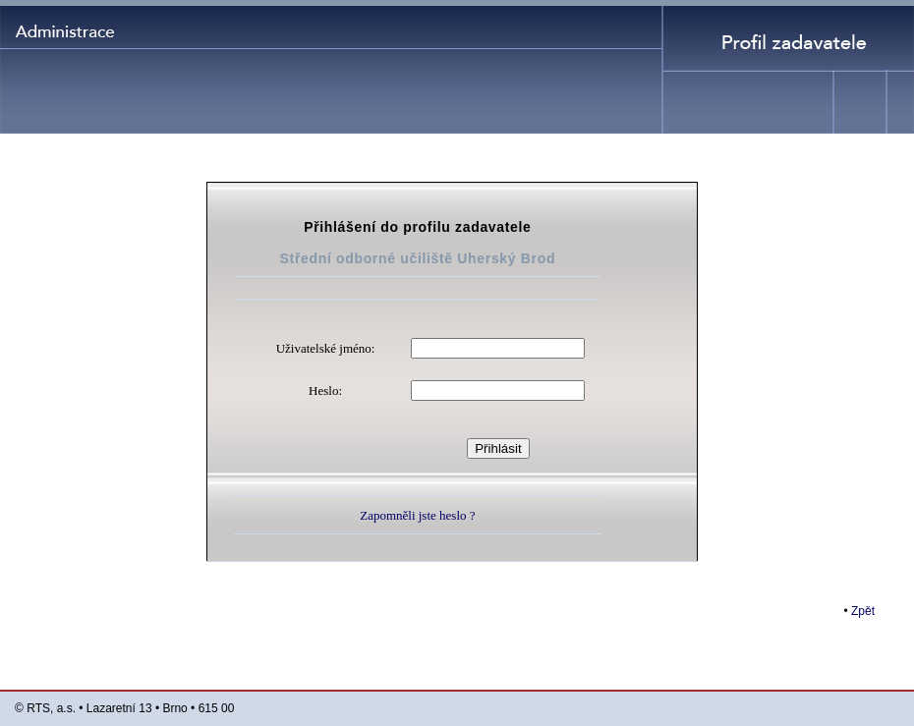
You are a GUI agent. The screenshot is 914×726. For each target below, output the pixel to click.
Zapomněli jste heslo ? (417, 515)
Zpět (863, 611)
